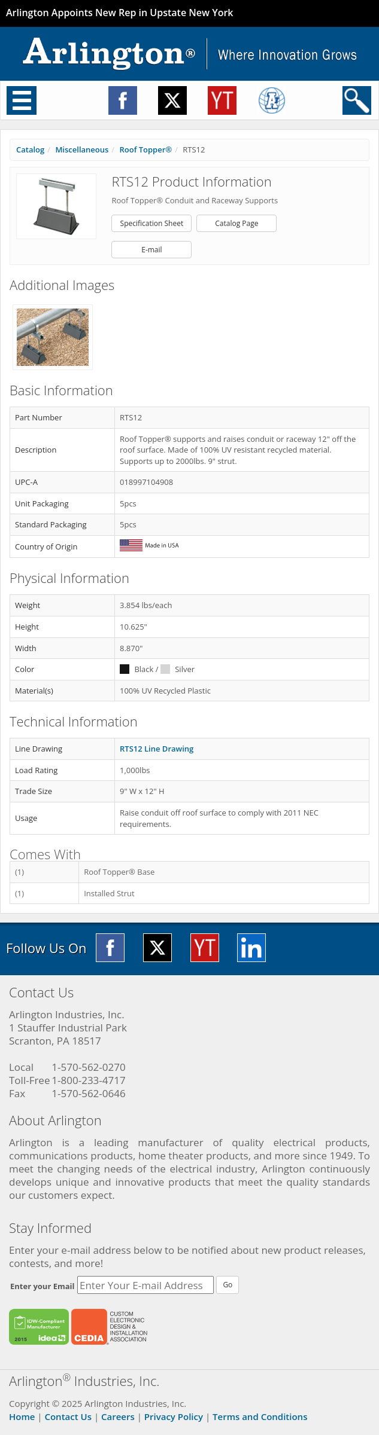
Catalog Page (236, 223)
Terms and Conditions (260, 1416)
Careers (118, 1416)
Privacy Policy (173, 1416)
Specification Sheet (152, 223)
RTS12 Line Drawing (156, 748)
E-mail (151, 250)
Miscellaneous (81, 149)
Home (22, 1416)
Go (227, 1285)
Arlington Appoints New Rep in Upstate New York (120, 12)
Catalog (30, 149)
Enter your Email (42, 1286)
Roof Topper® (145, 149)
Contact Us (68, 1416)
